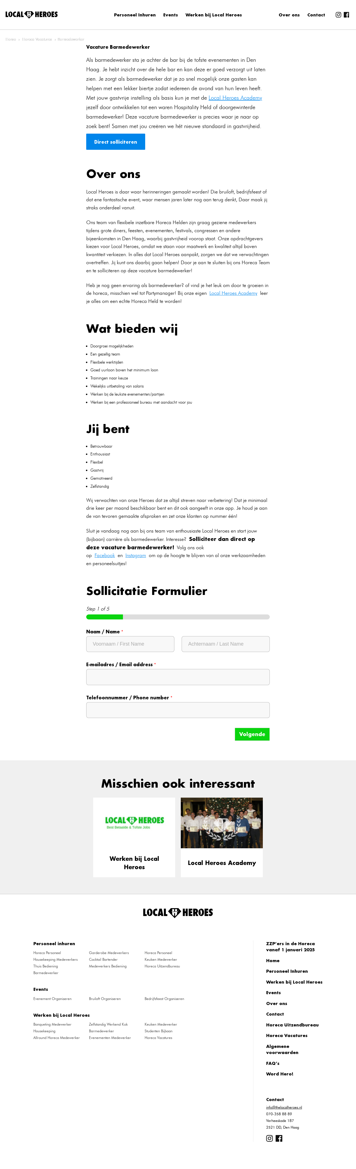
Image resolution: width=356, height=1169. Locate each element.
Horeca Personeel (47, 952)
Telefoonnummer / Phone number (129, 697)
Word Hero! (279, 1074)
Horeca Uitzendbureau (162, 966)
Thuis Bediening (45, 966)
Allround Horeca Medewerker (56, 1037)
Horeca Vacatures (37, 39)
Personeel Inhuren (135, 15)
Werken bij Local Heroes (214, 15)
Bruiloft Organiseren (105, 998)
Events (170, 15)
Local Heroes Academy (235, 97)
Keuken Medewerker (161, 959)
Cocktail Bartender (103, 959)
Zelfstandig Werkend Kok (108, 1024)
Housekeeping (44, 1031)
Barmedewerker (45, 973)
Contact (316, 15)
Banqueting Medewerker (52, 1024)
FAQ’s (273, 1063)
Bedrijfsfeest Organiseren (164, 998)
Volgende (252, 734)
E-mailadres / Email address (121, 664)
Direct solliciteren (115, 141)
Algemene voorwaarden (282, 1049)
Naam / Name (104, 631)
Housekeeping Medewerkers (55, 959)
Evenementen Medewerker (110, 1037)
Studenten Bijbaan (158, 1031)
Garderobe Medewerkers (109, 952)
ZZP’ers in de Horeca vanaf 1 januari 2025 (290, 947)
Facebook (105, 555)
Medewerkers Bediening (108, 966)
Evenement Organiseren (52, 998)
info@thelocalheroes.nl (284, 1107)
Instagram (135, 555)
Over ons (289, 15)
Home (11, 39)
